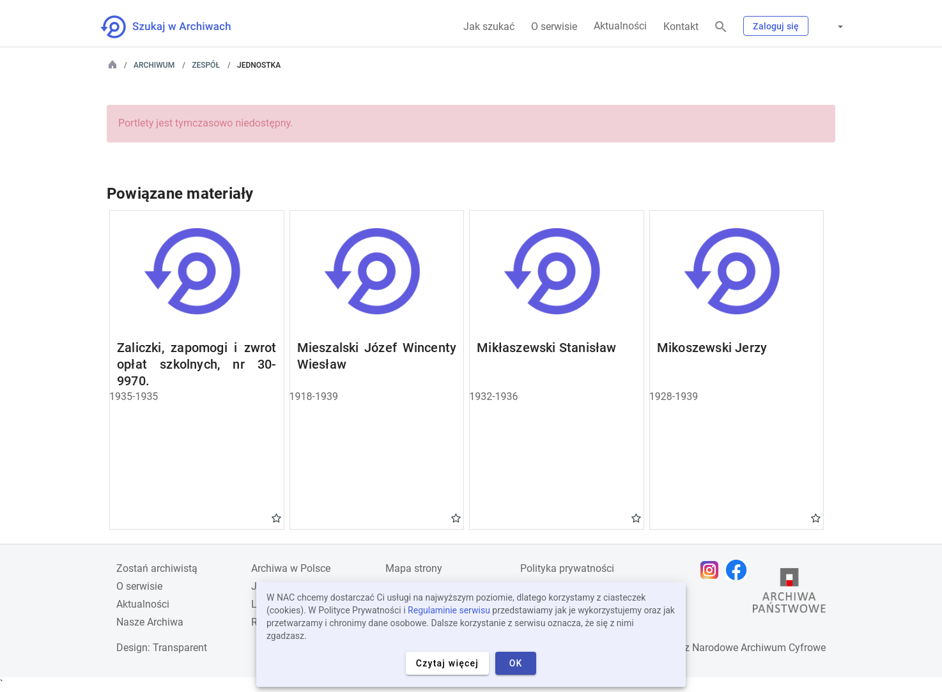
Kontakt (681, 26)
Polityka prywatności (567, 568)
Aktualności (620, 26)
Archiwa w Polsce (290, 568)
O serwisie (554, 26)
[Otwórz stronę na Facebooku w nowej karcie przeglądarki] (739, 570)
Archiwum (154, 65)
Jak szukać (488, 26)
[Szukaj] (721, 27)
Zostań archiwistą (156, 568)
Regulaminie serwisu (449, 610)
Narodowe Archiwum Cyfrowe (759, 648)
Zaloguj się (776, 26)
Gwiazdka (276, 517)
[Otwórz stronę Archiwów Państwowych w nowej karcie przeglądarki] (789, 593)
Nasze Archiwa (149, 622)
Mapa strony (413, 568)
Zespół (206, 65)
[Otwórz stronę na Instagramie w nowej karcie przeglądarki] (712, 570)
